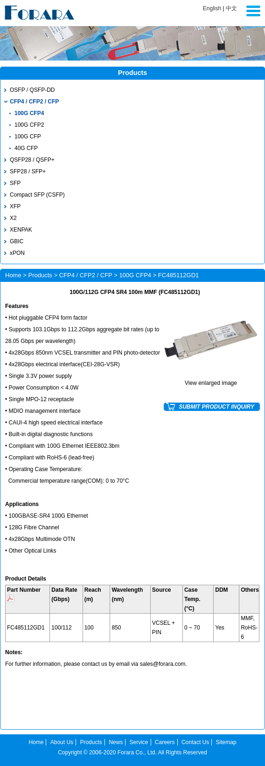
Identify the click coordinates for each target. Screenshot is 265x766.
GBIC (16, 241)
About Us (61, 742)
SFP (15, 183)
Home (13, 275)
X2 (13, 218)
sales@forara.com (163, 664)
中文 (231, 8)
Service (139, 742)
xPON (17, 253)
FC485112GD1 (26, 627)
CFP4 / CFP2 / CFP (34, 101)
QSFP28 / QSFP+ (32, 160)
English (212, 8)
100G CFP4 (29, 113)
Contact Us (195, 742)
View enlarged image (211, 383)
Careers (165, 742)
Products (40, 275)
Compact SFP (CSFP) (37, 195)
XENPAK (21, 229)
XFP (15, 206)
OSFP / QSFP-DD (32, 90)
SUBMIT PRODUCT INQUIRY (216, 407)
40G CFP (26, 148)
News (116, 742)
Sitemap (226, 742)
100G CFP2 (29, 125)
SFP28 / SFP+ (28, 171)
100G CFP (27, 136)
